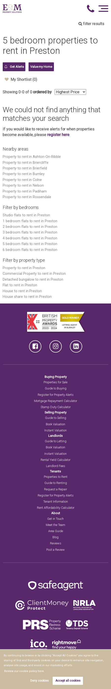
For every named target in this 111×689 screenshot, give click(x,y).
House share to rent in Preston (27, 297)
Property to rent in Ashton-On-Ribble (32, 157)
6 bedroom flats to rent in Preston (30, 250)
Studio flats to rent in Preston (26, 215)
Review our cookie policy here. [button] (22, 671)
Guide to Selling (55, 418)
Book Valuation (55, 424)
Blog (55, 537)
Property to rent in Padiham (25, 191)
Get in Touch (55, 519)
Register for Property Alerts (56, 395)
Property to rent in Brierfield (25, 168)
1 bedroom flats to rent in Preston (30, 221)
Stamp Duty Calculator (56, 407)
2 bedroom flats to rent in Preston (30, 227)
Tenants (55, 471)
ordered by (42, 92)
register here (58, 134)
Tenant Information (55, 501)
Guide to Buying (55, 388)
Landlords (55, 436)
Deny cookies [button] (39, 680)
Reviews (55, 543)
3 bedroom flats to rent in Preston (30, 232)
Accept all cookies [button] (67, 680)
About (55, 513)
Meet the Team (55, 525)
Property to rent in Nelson (23, 185)
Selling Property (55, 412)
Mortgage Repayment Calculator (55, 401)
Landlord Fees (55, 466)
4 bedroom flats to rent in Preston (30, 238)
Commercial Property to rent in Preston (34, 274)
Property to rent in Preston (24, 268)
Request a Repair (55, 489)
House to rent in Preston (22, 291)
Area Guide (55, 531)
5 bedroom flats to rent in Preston (30, 244)
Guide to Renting (55, 483)
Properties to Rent (55, 477)
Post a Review (55, 549)
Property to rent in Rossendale (27, 197)
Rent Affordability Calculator (55, 508)
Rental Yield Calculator (55, 460)
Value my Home (41, 67)
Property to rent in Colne (22, 180)
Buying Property (56, 377)
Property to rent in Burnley (24, 174)
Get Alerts (14, 66)
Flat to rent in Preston (20, 285)
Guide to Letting (55, 441)
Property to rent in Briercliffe (25, 163)
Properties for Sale (55, 382)
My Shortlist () (21, 79)
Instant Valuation (55, 430)
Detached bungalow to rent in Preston (33, 279)
